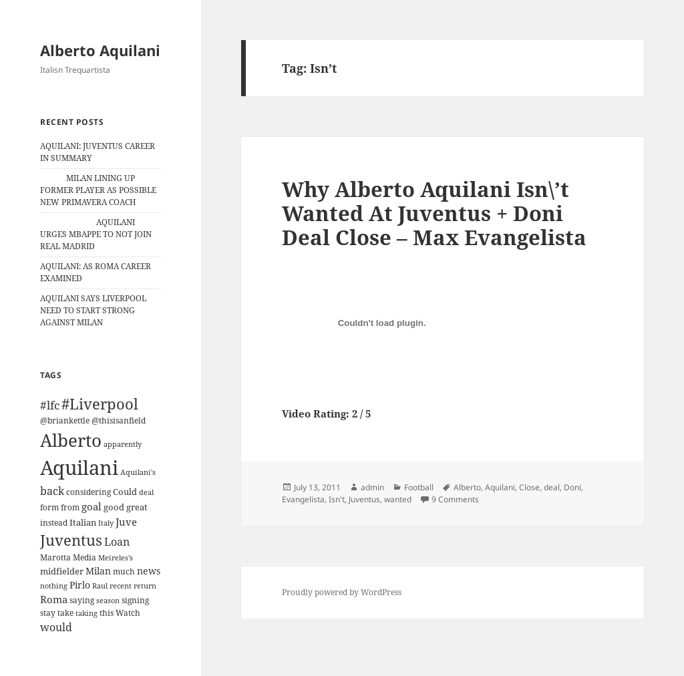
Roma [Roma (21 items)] (53, 599)
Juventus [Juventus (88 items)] (71, 540)
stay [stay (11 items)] (47, 613)
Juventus (364, 499)
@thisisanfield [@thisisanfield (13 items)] (119, 420)
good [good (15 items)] (114, 507)
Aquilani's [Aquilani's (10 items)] (138, 472)
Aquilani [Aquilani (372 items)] (79, 467)
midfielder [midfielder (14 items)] (61, 571)
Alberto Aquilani (100, 50)
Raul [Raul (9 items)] (100, 585)
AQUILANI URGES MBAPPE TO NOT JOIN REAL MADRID (96, 234)
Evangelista (303, 499)
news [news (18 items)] (148, 570)
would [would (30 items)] (56, 627)
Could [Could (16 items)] (125, 492)
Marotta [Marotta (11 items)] (55, 557)
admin (372, 487)
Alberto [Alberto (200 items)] (71, 440)
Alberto (467, 487)
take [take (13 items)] (65, 613)
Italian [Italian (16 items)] (82, 522)
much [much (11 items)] (124, 571)
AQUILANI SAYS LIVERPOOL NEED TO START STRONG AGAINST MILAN (93, 310)
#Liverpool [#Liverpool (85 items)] (99, 403)
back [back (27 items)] (52, 491)
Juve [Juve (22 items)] (126, 521)
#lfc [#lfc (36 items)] (49, 405)
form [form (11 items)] (49, 507)
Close (529, 487)
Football (419, 487)
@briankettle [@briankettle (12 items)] (65, 420)
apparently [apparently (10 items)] (123, 444)
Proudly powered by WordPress (341, 592)
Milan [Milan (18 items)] (98, 570)
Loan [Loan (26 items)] (117, 541)
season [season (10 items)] (108, 600)
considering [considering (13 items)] (88, 492)
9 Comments (455, 499)
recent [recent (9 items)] (121, 585)
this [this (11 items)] (107, 613)
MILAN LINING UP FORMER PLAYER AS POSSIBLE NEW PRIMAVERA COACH (98, 190)
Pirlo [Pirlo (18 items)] (79, 584)
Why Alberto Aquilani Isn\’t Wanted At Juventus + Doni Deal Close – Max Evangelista (434, 213)
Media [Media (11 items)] (84, 557)
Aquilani (500, 487)
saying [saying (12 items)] (81, 600)
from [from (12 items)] (70, 507)
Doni (572, 487)
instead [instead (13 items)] (53, 522)
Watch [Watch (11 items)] (128, 613)
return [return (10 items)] (145, 585)
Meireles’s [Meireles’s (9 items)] (115, 557)
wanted (397, 499)
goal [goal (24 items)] (91, 507)
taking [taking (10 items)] (86, 613)
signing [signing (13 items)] (135, 600)
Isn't (337, 499)
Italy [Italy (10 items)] (106, 523)
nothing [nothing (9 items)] (53, 585)
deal (552, 487)
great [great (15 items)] (137, 507)
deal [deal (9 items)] (146, 492)
